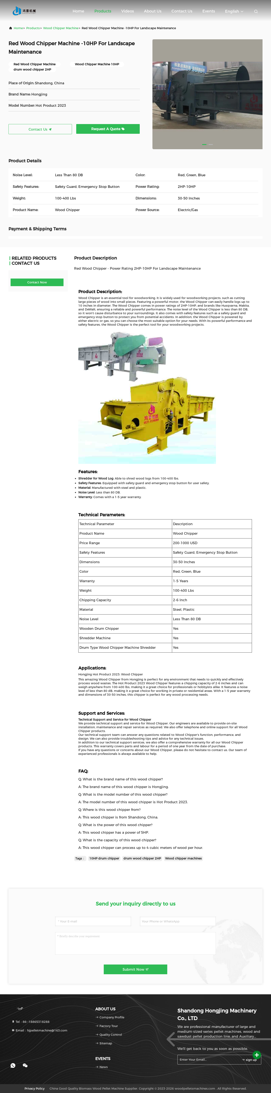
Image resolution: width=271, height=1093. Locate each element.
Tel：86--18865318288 (30, 1022)
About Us (152, 11)
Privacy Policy (34, 1088)
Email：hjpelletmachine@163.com (39, 1030)
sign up (249, 1060)
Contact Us (181, 11)
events (208, 11)
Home (78, 11)
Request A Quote (108, 129)
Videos (127, 11)
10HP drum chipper (104, 858)
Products (102, 11)
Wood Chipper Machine (60, 28)
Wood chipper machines (183, 858)
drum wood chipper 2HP (142, 858)
